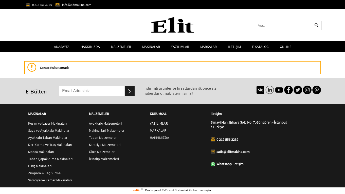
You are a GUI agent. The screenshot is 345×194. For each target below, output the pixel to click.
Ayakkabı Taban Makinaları (48, 137)
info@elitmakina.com (74, 5)
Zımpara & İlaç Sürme (44, 173)
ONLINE (285, 46)
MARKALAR (208, 46)
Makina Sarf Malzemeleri (107, 130)
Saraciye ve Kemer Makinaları (50, 180)
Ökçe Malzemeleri (102, 151)
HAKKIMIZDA (90, 46)
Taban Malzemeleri (103, 137)
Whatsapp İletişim (227, 164)
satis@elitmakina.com (230, 151)
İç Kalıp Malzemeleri (104, 159)
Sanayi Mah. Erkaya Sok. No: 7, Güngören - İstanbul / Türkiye (249, 124)
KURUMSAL (158, 113)
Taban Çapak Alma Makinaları (50, 159)
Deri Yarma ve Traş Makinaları (50, 144)
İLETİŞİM (234, 46)
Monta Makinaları (41, 151)
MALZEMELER (121, 46)
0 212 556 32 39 (39, 5)
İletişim (249, 114)
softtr (138, 190)
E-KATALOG (260, 46)
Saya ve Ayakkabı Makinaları (49, 130)
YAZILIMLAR (180, 46)
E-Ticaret (168, 190)
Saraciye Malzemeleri (104, 144)
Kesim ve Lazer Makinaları (47, 123)
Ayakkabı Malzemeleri (105, 123)
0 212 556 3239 (224, 139)
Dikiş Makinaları (39, 166)
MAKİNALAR (151, 46)
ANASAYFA (61, 46)
